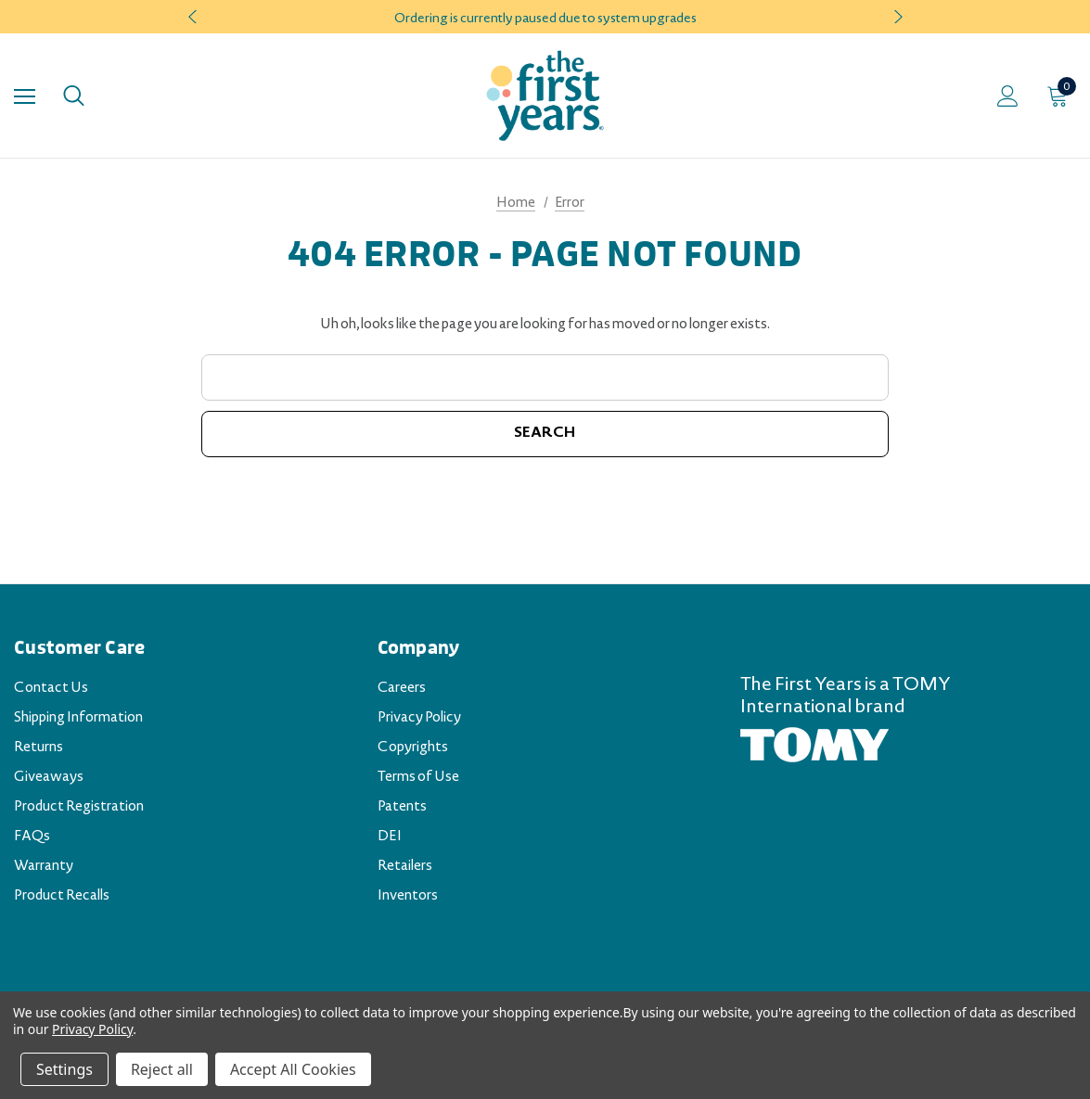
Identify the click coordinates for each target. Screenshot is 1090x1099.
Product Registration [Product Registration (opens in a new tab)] (79, 807)
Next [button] (896, 17)
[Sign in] (1008, 96)
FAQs (32, 837)
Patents (402, 807)
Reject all (162, 1069)
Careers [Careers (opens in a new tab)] (402, 689)
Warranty (43, 867)
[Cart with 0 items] (1061, 95)
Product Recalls (61, 896)
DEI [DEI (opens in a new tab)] (390, 837)
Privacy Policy (419, 718)
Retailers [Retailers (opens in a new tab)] (405, 867)
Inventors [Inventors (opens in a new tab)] (408, 896)
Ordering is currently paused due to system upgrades (545, 19)
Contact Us (51, 689)
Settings (64, 1069)
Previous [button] (195, 17)
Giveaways (48, 778)
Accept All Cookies (293, 1069)
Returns (38, 748)
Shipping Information (78, 718)
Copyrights (413, 748)
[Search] (73, 95)
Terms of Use (418, 778)
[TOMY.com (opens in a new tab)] (814, 745)
